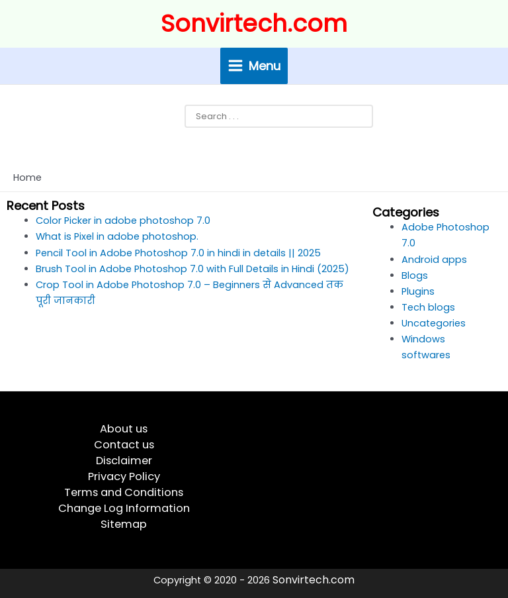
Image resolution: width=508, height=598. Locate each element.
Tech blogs (428, 307)
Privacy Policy (124, 476)
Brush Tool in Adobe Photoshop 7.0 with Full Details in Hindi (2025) (192, 268)
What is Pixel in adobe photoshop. (117, 236)
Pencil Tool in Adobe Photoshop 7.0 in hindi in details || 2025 (178, 253)
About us (124, 428)
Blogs (415, 275)
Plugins (418, 291)
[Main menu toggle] (254, 66)
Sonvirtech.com (254, 23)
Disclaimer (124, 460)
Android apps (434, 259)
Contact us (124, 444)
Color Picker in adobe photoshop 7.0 (123, 220)
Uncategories (434, 323)
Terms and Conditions (123, 492)
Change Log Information (124, 508)
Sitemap (124, 524)
